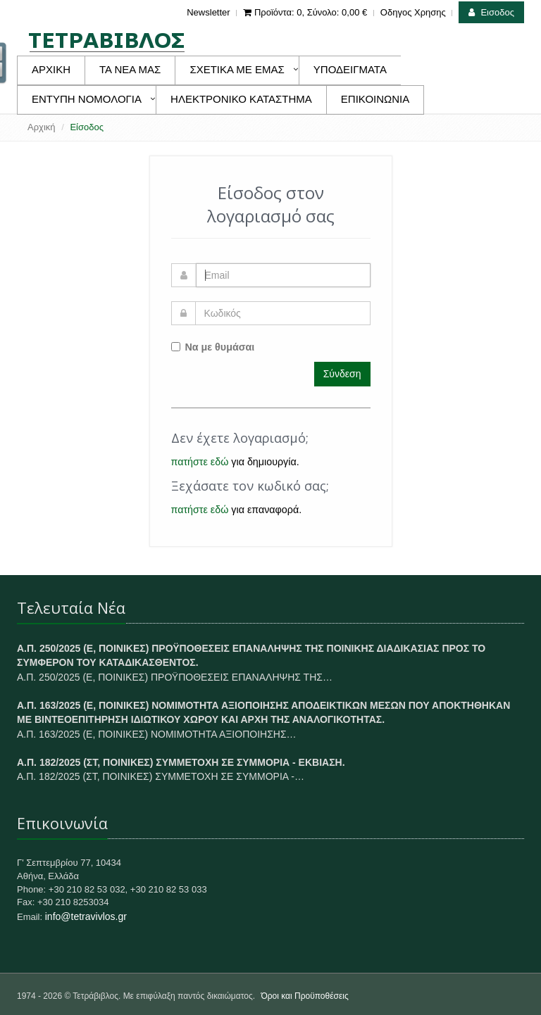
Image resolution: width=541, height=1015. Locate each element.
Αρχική (41, 127)
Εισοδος (491, 12)
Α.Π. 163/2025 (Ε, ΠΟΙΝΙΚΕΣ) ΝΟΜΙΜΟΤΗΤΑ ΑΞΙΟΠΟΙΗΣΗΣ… (157, 734)
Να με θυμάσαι (213, 347)
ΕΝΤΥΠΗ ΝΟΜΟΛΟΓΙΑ (87, 99)
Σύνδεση (342, 373)
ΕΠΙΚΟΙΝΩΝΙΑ (375, 99)
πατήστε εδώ (200, 461)
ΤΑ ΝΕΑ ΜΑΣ (130, 69)
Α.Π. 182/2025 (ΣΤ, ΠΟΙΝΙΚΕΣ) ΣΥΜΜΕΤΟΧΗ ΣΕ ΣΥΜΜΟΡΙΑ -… (160, 776)
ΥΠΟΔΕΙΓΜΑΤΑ (350, 69)
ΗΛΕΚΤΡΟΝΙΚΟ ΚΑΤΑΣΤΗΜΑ (241, 99)
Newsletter (208, 12)
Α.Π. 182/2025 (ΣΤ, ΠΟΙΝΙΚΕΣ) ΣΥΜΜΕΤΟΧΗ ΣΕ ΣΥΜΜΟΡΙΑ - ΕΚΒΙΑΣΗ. (181, 762)
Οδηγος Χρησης (413, 12)
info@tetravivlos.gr (86, 916)
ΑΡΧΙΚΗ (51, 69)
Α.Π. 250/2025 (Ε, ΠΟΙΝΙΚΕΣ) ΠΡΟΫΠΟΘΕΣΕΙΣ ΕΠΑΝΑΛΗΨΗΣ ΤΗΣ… (174, 677)
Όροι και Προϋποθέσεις (304, 996)
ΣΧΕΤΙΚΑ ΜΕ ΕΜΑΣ (236, 69)
